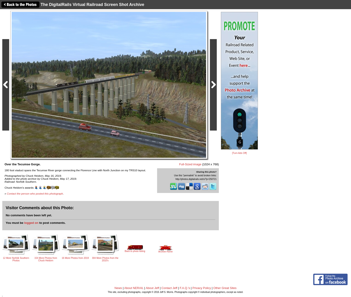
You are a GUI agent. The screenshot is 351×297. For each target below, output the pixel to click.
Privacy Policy (202, 288)
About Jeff (152, 288)
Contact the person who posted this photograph (35, 193)
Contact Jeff (169, 288)
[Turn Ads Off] (239, 153)
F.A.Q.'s (185, 288)
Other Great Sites (224, 288)
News (118, 288)
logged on (31, 223)
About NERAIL (133, 288)
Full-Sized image (190, 164)
